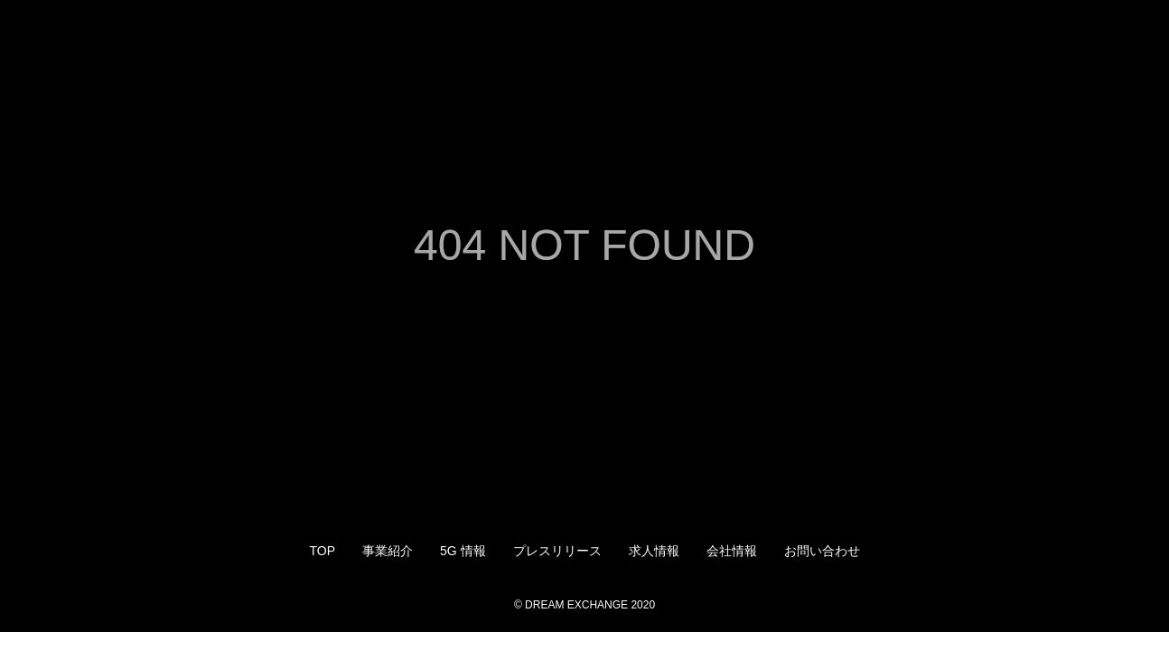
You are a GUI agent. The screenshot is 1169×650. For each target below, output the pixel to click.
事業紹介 (387, 550)
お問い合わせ (822, 550)
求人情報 (654, 550)
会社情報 (731, 550)
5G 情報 (463, 550)
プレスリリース (557, 550)
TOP (322, 550)
